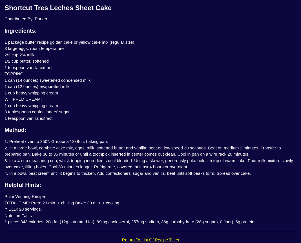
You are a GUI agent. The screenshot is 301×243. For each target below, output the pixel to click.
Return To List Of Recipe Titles (150, 239)
